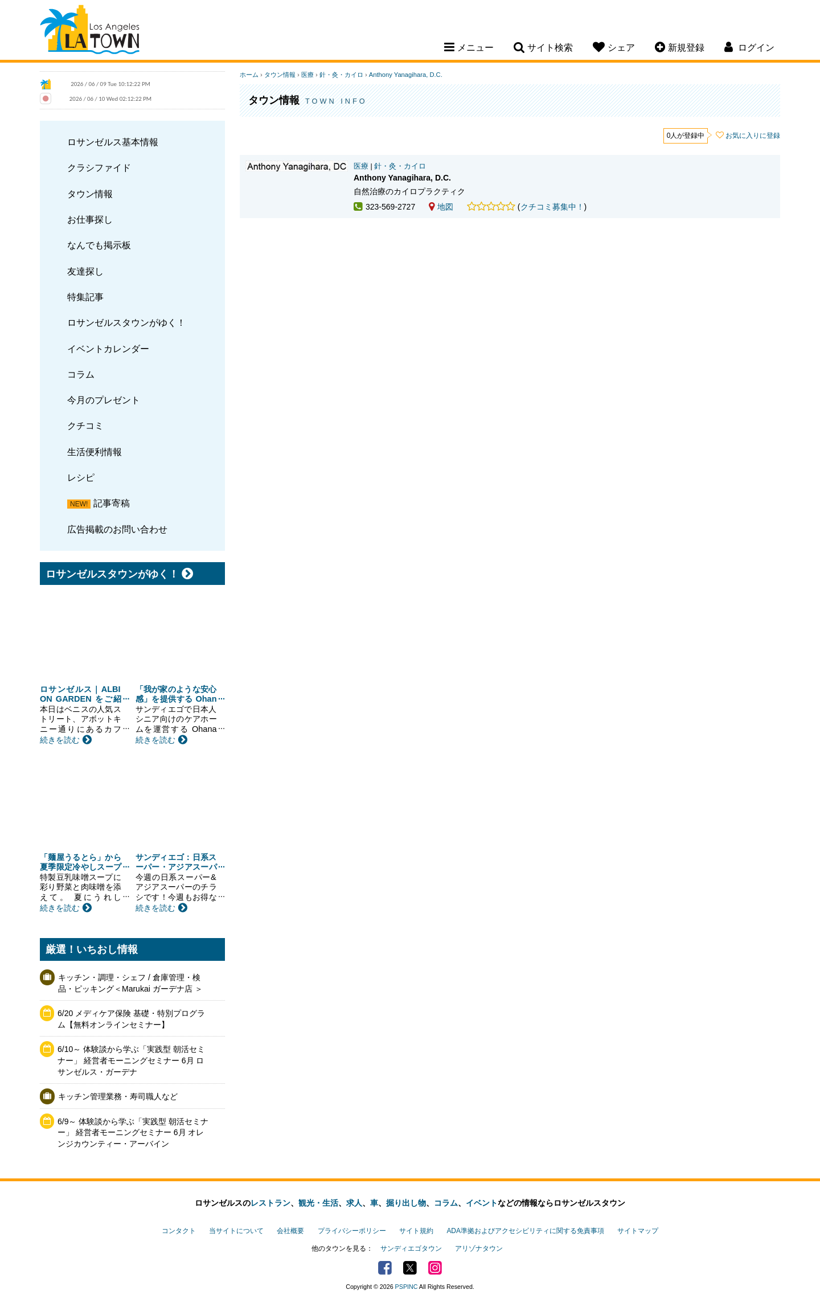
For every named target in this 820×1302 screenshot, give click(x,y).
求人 (354, 1202)
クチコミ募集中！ (552, 206)
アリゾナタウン (479, 1248)
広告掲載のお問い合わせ (117, 529)
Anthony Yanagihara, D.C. (405, 74)
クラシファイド (99, 167)
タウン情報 (90, 194)
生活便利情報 (94, 452)
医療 (307, 74)
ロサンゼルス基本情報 (112, 142)
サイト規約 (416, 1231)
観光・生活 (318, 1202)
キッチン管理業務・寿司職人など (118, 1096)
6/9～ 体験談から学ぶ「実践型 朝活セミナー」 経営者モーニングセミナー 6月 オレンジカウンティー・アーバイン (133, 1132)
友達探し (85, 271)
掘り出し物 (406, 1202)
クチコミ (85, 425)
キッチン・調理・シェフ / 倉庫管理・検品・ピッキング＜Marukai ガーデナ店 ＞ (130, 983)
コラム (81, 374)
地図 (441, 206)
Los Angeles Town (90, 31)
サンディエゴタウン (411, 1248)
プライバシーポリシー (352, 1231)
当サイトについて (236, 1231)
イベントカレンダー (108, 348)
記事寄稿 (111, 503)
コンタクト (179, 1231)
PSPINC (406, 1286)
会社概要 (290, 1231)
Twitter (410, 1268)
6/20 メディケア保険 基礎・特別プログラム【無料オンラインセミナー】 (131, 1019)
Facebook (385, 1268)
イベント (482, 1202)
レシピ (81, 477)
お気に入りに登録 (752, 136)
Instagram (435, 1268)
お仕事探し (90, 219)
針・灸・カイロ (341, 74)
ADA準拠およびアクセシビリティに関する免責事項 (525, 1231)
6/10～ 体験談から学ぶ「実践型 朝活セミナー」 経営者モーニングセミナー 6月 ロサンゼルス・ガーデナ (131, 1060)
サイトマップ (637, 1231)
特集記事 (85, 297)
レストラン (270, 1202)
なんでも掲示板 (99, 245)
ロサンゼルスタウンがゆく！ (126, 322)
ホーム (249, 74)
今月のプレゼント (103, 400)
